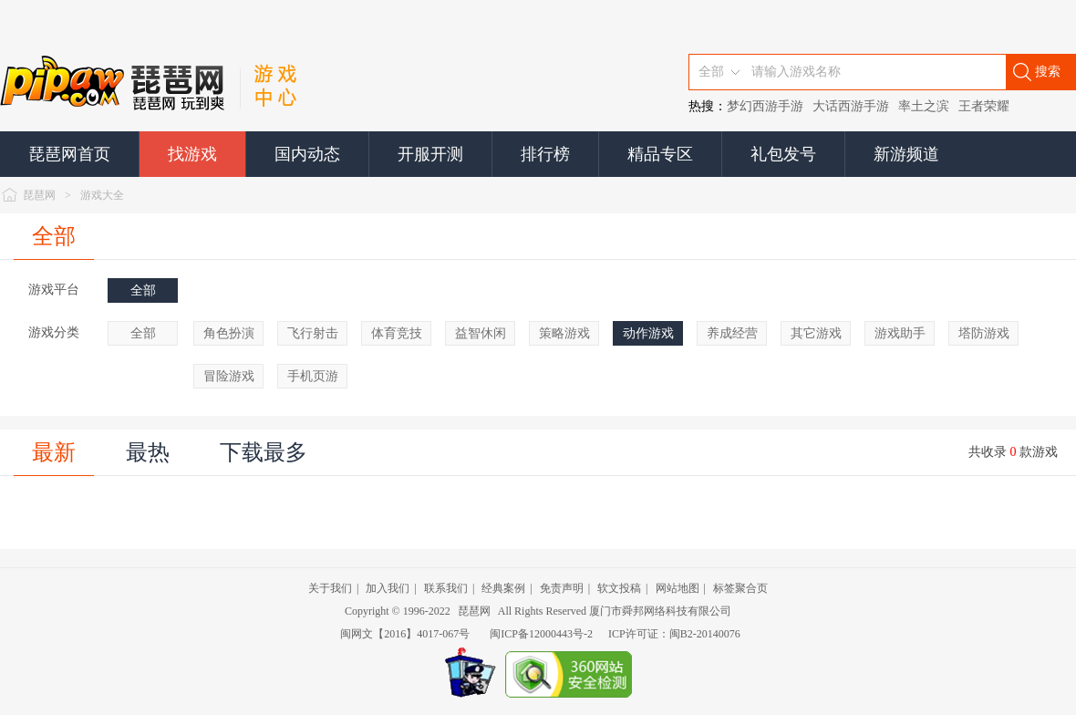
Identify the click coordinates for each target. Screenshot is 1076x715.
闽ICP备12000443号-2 (541, 633)
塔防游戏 (983, 333)
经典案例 (503, 588)
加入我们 (387, 588)
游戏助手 (900, 333)
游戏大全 (102, 195)
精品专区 (660, 154)
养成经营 (732, 333)
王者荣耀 (983, 106)
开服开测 (430, 154)
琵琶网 (39, 195)
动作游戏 (648, 333)
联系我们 (446, 588)
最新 (54, 452)
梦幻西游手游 (765, 106)
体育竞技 (396, 333)
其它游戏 (816, 333)
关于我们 (330, 588)
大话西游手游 (850, 106)
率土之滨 (923, 106)
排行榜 (545, 154)
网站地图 (677, 588)
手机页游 (312, 376)
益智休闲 (480, 333)
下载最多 (263, 452)
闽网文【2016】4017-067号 (405, 633)
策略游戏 (564, 333)
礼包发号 (783, 154)
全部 (54, 236)
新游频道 (906, 154)
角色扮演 (228, 333)
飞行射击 (312, 333)
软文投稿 (619, 588)
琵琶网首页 (69, 154)
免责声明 (562, 588)
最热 (148, 452)
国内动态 (307, 154)
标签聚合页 (740, 588)
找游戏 (192, 154)
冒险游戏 (228, 376)
